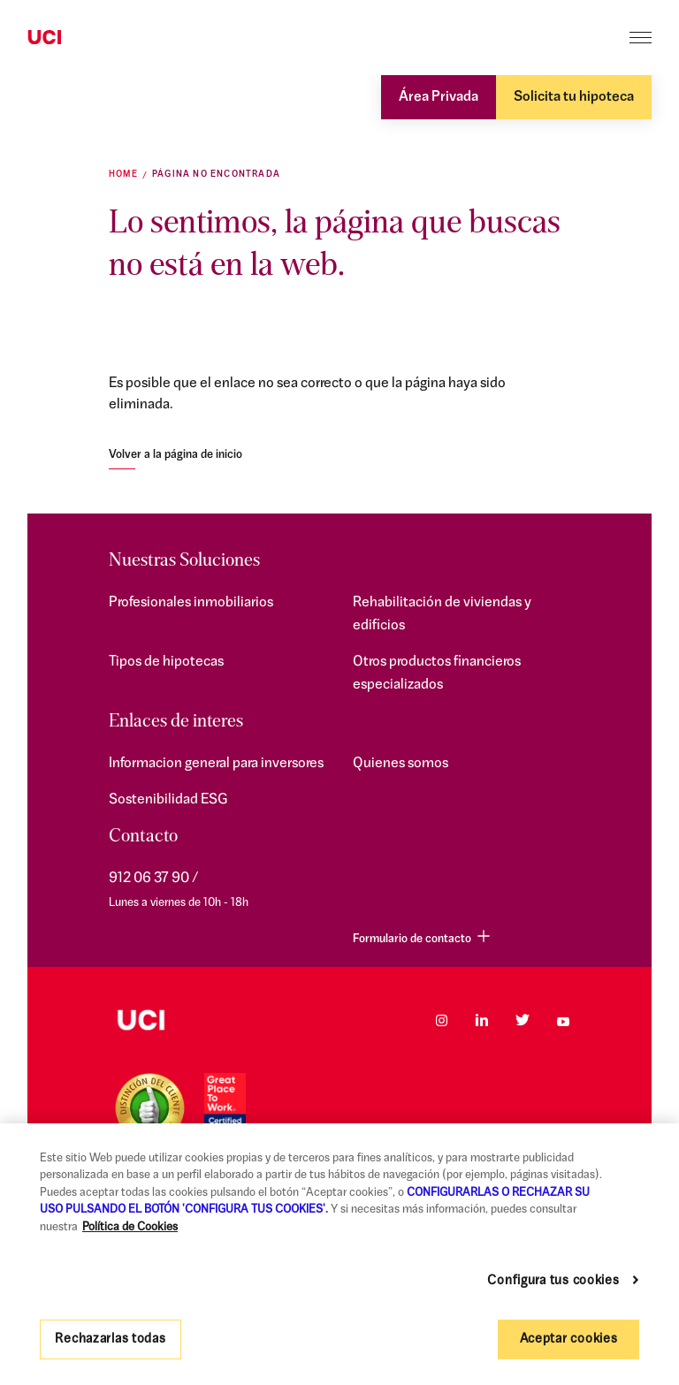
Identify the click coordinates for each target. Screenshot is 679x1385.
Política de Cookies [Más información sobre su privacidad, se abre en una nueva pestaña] (130, 1227)
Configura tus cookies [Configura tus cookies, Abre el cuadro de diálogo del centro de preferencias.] (553, 1281)
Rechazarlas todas (110, 1339)
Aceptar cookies (569, 1339)
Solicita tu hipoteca (574, 97)
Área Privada (438, 97)
